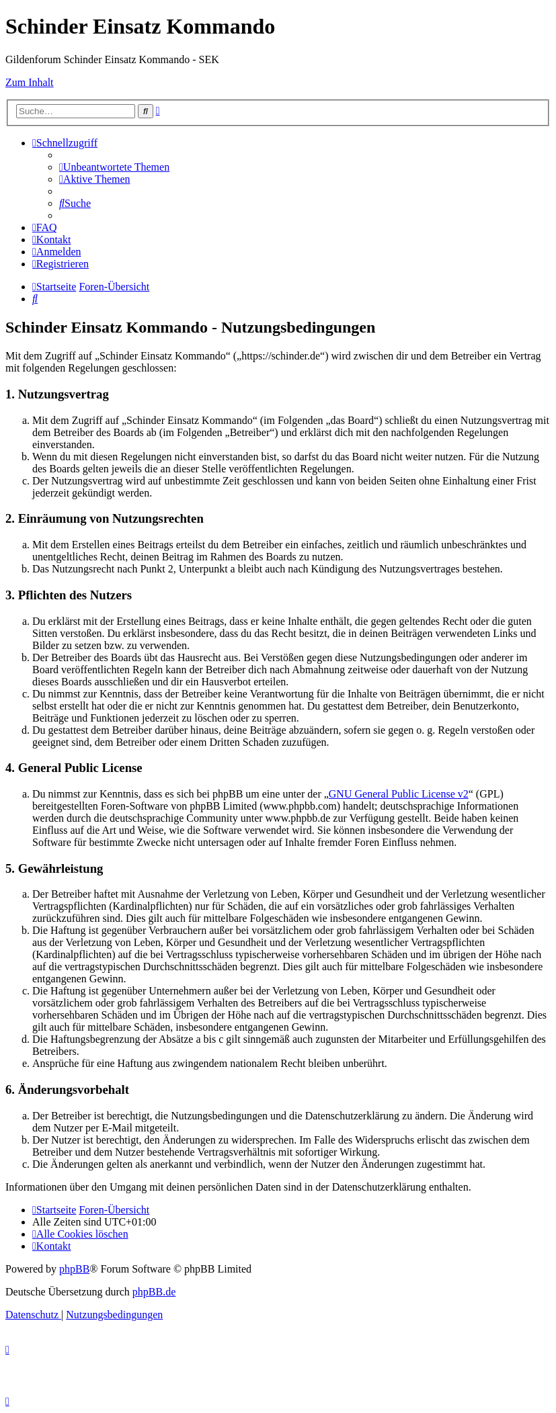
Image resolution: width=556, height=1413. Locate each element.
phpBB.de (153, 1291)
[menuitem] (114, 167)
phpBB (74, 1269)
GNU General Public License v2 (399, 794)
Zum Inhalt (29, 82)
